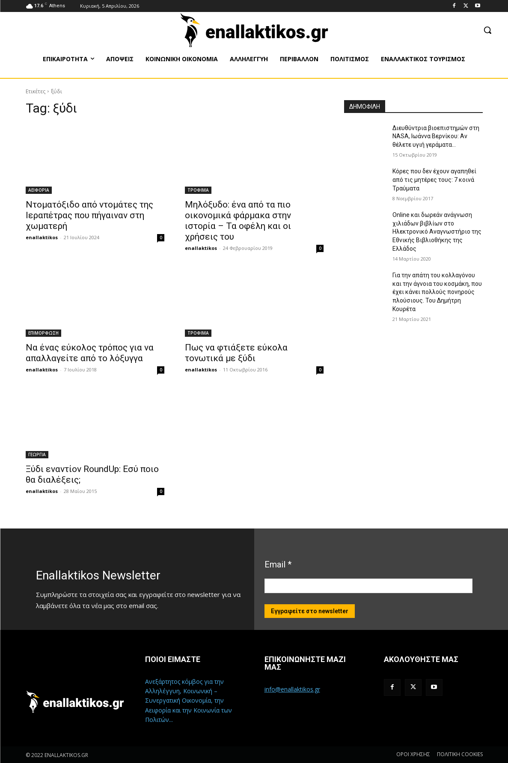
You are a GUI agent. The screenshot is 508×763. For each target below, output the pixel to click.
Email (277, 564)
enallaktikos (42, 237)
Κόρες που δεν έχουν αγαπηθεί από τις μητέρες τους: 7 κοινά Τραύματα (434, 179)
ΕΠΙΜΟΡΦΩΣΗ (43, 333)
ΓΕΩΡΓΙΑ (37, 454)
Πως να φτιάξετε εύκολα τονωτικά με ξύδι (236, 352)
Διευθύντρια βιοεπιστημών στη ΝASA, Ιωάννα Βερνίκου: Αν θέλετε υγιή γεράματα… (435, 136)
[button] (487, 30)
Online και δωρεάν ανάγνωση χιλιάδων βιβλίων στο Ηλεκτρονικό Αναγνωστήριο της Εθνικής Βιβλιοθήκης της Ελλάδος (436, 231)
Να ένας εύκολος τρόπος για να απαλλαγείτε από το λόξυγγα (90, 352)
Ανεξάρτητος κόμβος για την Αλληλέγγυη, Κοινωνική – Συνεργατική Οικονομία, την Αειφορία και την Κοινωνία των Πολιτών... (188, 700)
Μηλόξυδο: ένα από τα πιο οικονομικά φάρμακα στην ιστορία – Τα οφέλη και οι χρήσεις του (238, 220)
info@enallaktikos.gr (292, 689)
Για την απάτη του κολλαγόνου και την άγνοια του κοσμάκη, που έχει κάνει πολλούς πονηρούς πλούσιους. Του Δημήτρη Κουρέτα (437, 292)
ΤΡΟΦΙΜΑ (198, 190)
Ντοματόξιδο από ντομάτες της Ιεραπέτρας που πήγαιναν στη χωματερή (89, 215)
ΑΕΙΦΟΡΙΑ (38, 190)
